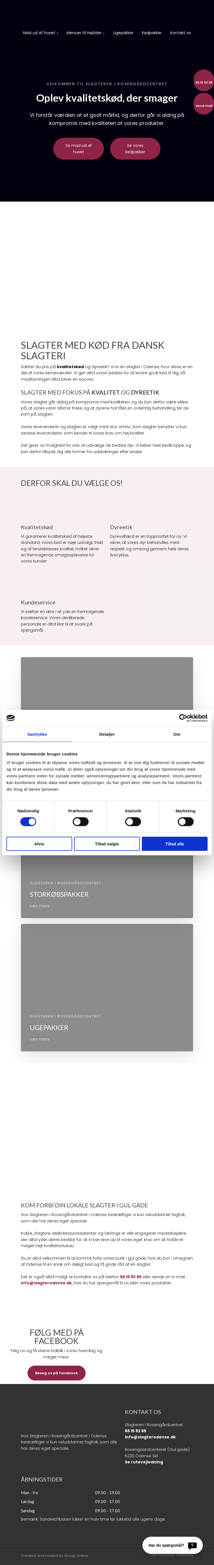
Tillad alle (174, 843)
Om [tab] (176, 734)
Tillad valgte (107, 843)
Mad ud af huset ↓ (40, 33)
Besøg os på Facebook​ (56, 1373)
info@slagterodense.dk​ (150, 1437)
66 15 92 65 (131, 1277)
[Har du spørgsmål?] (172, 1545)
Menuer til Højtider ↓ (86, 33)
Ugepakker (123, 33)
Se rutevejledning (144, 1462)
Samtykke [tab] (37, 734)
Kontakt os (180, 33)
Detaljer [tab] (107, 734)
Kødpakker (152, 33)
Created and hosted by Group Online (54, 1555)
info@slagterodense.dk (46, 1283)
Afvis (39, 843)
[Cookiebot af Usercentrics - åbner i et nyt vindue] (183, 718)
